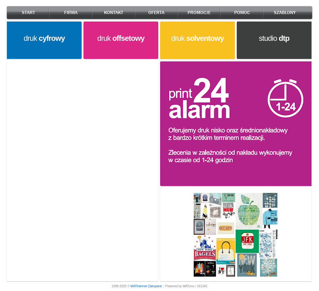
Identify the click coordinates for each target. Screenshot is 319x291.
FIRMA (71, 12)
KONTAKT (113, 12)
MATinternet (139, 286)
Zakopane (155, 286)
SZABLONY (285, 12)
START (28, 12)
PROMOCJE (199, 12)
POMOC (242, 12)
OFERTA (156, 12)
